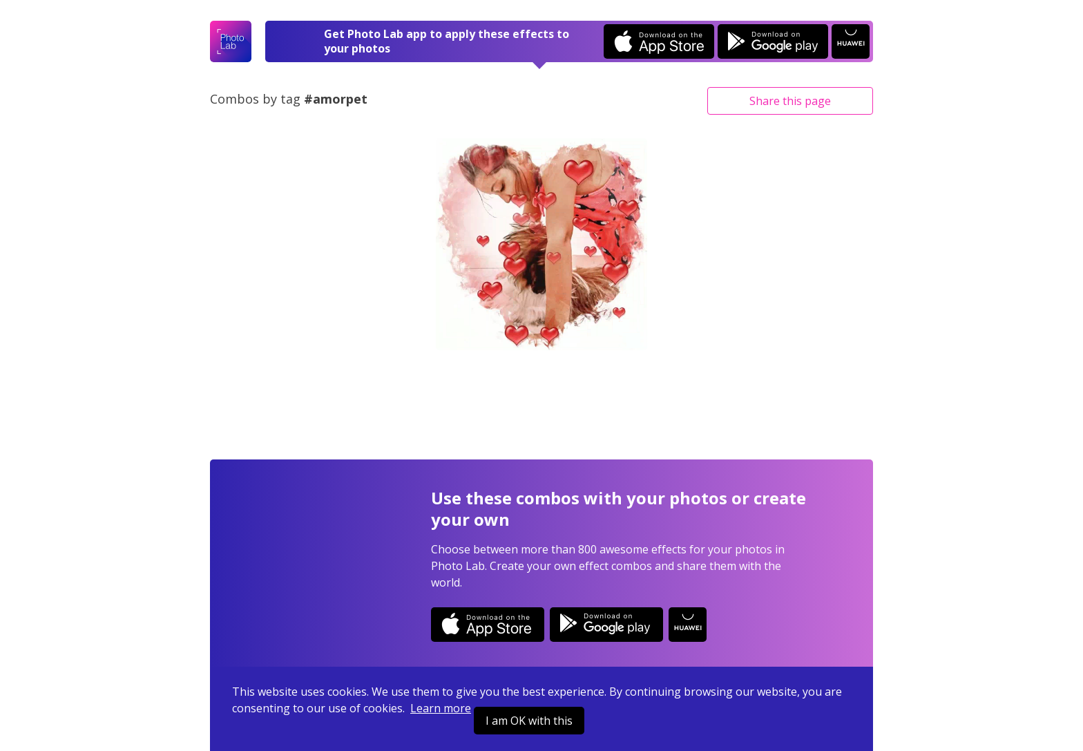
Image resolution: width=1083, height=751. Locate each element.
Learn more (440, 708)
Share (790, 100)
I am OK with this (529, 720)
